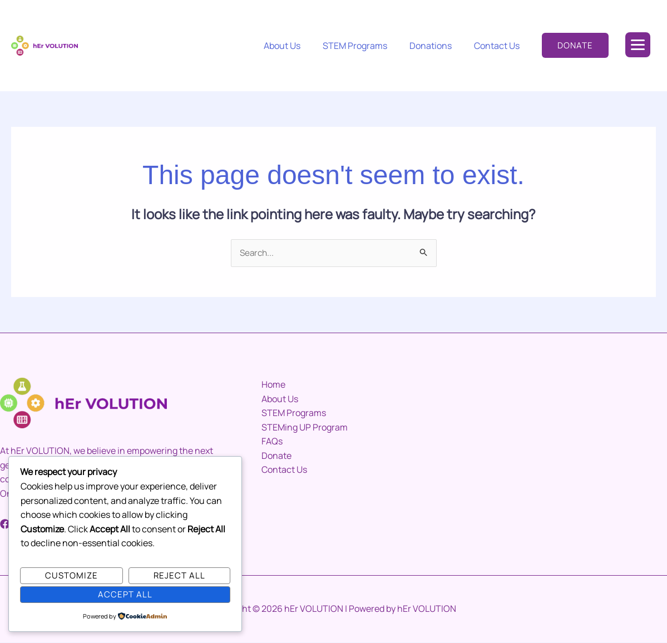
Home (273, 385)
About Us (297, 45)
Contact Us (499, 45)
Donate (276, 456)
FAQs (272, 442)
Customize (71, 575)
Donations (437, 45)
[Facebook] (5, 525)
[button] (575, 45)
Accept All (125, 594)
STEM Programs (366, 45)
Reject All (179, 575)
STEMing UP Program (304, 428)
